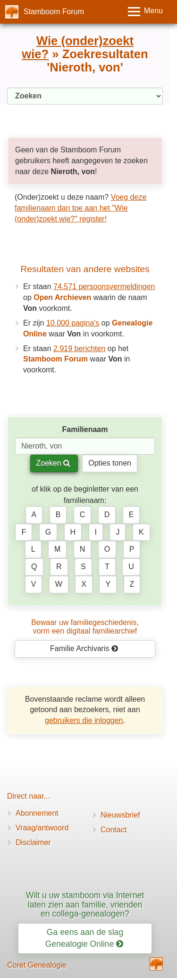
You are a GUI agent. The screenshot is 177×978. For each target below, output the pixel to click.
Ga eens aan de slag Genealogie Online (84, 938)
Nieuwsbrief (120, 815)
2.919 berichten (79, 348)
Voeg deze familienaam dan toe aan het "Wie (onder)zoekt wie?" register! (80, 208)
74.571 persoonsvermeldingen (104, 286)
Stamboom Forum (54, 12)
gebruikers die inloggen (84, 720)
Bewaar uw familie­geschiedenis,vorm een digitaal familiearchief (85, 626)
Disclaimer (33, 842)
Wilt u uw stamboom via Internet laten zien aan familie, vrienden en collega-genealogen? (85, 904)
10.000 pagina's (72, 323)
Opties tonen (109, 463)
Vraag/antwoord (42, 828)
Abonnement (37, 813)
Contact (113, 830)
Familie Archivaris (84, 648)
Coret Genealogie (36, 965)
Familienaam (85, 429)
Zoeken (53, 463)
